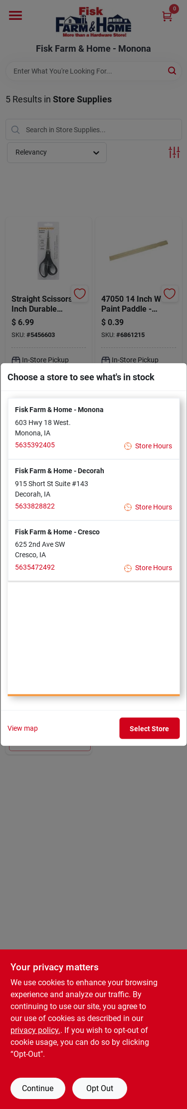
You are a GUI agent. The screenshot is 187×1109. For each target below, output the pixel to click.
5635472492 (35, 567)
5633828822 (35, 506)
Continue (37, 1088)
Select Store (149, 728)
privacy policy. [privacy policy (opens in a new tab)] (35, 1030)
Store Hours (148, 445)
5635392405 (35, 445)
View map (22, 728)
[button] (93, 428)
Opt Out (99, 1088)
